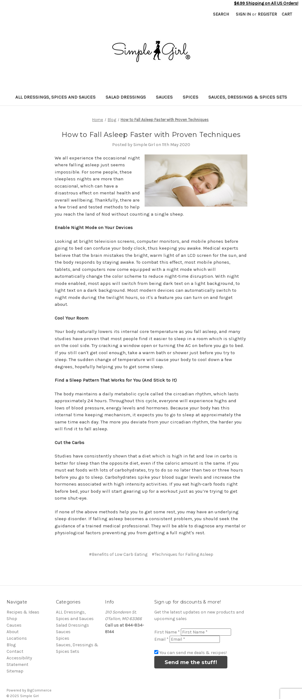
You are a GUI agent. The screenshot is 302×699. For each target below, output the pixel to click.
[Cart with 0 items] (286, 14)
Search (221, 14)
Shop (12, 618)
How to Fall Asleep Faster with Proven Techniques (151, 134)
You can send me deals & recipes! (193, 652)
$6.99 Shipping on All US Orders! (266, 3)
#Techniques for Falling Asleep (182, 554)
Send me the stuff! (191, 662)
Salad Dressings (126, 97)
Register (267, 14)
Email (161, 639)
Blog (11, 645)
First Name (167, 632)
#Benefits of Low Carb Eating (118, 554)
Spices (190, 97)
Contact (15, 651)
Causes (14, 625)
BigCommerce (39, 690)
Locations (17, 638)
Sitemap (15, 671)
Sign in (243, 14)
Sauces (164, 97)
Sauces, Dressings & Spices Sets (247, 97)
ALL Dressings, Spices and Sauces (55, 97)
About (13, 631)
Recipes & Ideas (23, 612)
